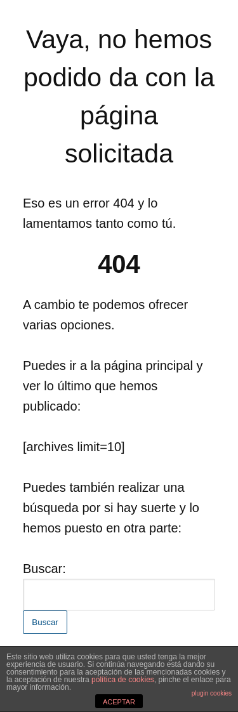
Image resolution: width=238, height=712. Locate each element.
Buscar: (44, 569)
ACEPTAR (119, 702)
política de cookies (122, 679)
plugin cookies (212, 693)
